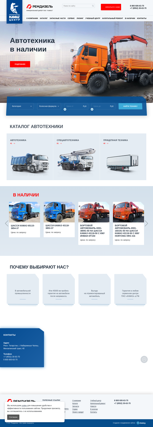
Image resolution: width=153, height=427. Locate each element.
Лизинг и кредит (78, 412)
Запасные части (58, 18)
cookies (24, 406)
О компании (32, 18)
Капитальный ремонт (112, 18)
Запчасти (75, 406)
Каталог (44, 18)
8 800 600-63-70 (137, 6)
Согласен (13, 417)
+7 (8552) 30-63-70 (138, 8)
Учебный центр (92, 18)
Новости (93, 406)
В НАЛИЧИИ (26, 194)
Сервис (71, 18)
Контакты (141, 18)
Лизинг (80, 18)
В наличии (130, 18)
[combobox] (21, 106)
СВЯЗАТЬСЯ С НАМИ (112, 7)
